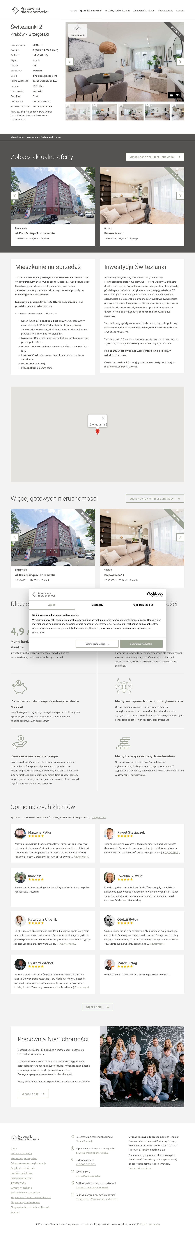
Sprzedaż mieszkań (91, 10)
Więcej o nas (30, 1094)
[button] (97, 432)
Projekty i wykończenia (117, 10)
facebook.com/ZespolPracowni (92, 1187)
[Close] (103, 418)
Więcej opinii (94, 1007)
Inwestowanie (165, 10)
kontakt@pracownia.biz (88, 1176)
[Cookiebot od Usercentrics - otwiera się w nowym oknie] (149, 594)
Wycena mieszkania (21, 1187)
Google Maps (99, 817)
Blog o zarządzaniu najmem (25, 1202)
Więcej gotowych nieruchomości (152, 157)
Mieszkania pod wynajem (24, 1158)
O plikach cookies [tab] (143, 605)
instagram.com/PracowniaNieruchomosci (97, 1199)
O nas (74, 10)
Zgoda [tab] (51, 605)
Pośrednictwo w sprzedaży (25, 1192)
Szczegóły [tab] (97, 605)
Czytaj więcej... (82, 856)
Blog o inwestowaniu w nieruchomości (31, 1197)
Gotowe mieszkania (21, 1153)
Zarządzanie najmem (144, 10)
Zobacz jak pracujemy (140, 1168)
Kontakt (180, 10)
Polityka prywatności (148, 1224)
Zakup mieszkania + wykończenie (28, 1163)
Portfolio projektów (21, 1173)
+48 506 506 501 (86, 1164)
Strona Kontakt (84, 1141)
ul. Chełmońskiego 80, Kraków (92, 1153)
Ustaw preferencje (97, 643)
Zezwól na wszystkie (141, 643)
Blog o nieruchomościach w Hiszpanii (30, 1207)
